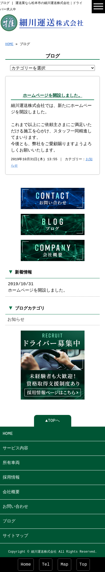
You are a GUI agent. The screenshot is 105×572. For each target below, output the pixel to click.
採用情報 (11, 476)
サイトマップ (15, 534)
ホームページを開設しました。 (52, 96)
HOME (9, 43)
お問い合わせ (15, 505)
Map (64, 564)
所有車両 (11, 461)
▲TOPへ (52, 419)
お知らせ (15, 319)
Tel (46, 564)
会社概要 (11, 490)
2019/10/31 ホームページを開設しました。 (38, 286)
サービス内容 (15, 447)
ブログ (9, 520)
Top (83, 564)
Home (26, 564)
